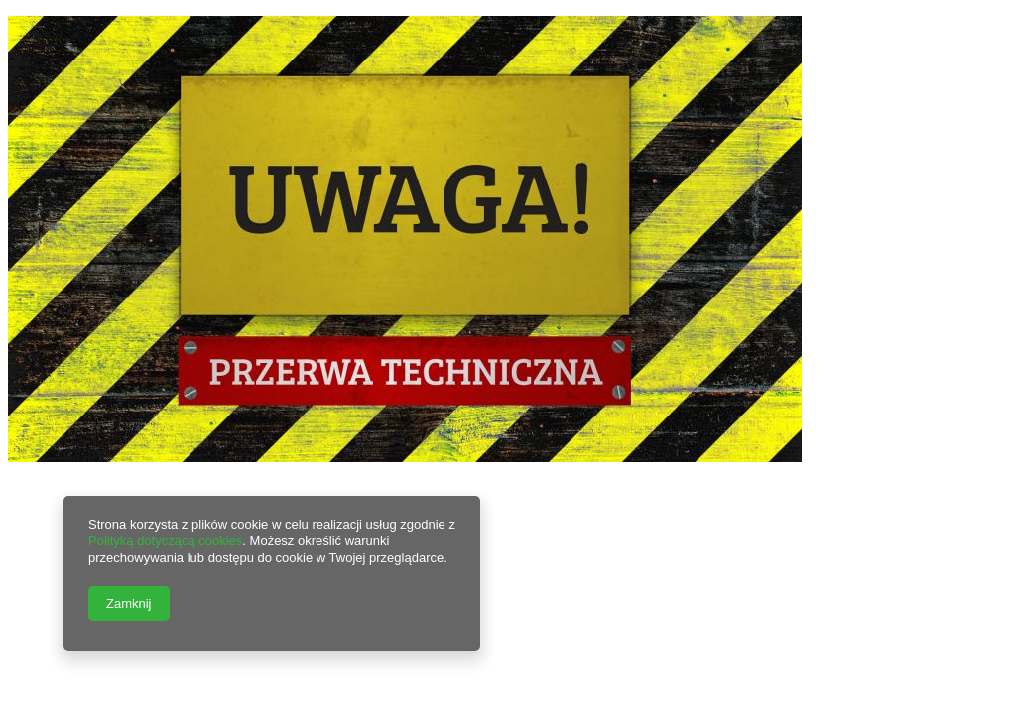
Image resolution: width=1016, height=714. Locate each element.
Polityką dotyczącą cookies (165, 541)
